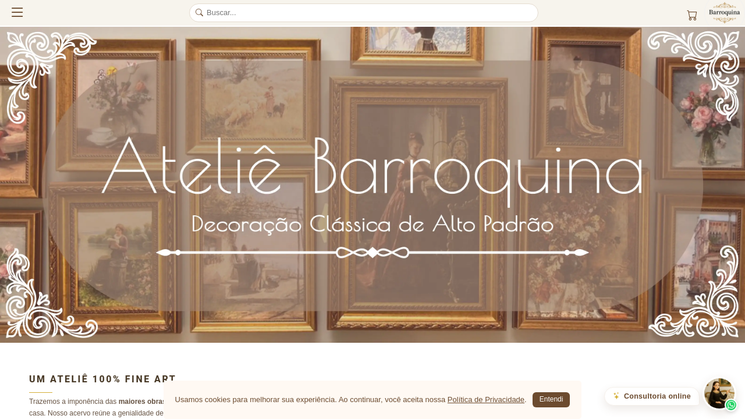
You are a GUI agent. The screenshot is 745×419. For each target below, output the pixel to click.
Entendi (551, 399)
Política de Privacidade (486, 399)
